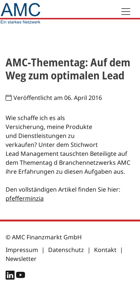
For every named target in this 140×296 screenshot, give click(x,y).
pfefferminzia (25, 198)
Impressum (22, 250)
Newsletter (21, 259)
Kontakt (105, 250)
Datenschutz (66, 250)
